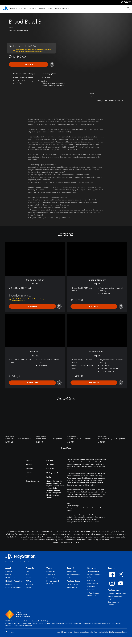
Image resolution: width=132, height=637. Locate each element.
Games (12, 9)
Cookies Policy (103, 632)
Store (57, 9)
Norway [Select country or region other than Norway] (11, 632)
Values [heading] (49, 568)
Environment (50, 571)
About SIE (8, 571)
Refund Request (72, 587)
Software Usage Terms (118, 632)
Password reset (72, 584)
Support (64, 9)
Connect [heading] (111, 568)
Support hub (71, 571)
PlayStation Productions (13, 581)
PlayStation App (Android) (117, 593)
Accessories (41, 9)
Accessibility (50, 574)
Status (69, 578)
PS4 (25, 9)
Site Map (93, 632)
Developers (91, 586)
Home (7, 562)
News (50, 9)
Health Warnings (73, 506)
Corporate (8, 584)
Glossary (90, 590)
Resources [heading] (91, 568)
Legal (58, 632)
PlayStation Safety (73, 574)
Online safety (51, 578)
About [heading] (8, 568)
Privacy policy (67, 632)
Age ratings (91, 580)
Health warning (92, 583)
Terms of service (93, 571)
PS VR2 (28, 578)
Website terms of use (81, 632)
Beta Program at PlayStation (113, 603)
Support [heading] (70, 568)
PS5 (19, 9)
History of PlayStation (12, 587)
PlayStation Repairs (74, 581)
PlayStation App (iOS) (115, 590)
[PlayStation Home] (5, 8)
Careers (8, 574)
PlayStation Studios (12, 578)
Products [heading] (30, 568)
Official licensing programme (93, 594)
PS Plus (32, 9)
